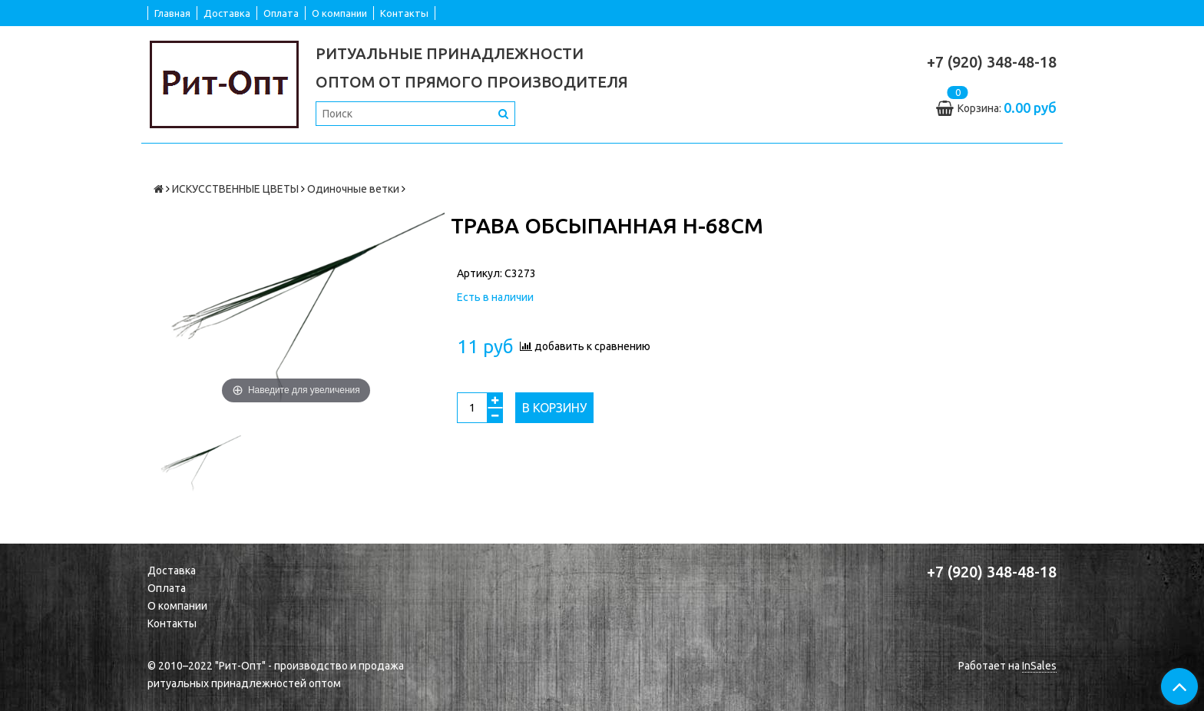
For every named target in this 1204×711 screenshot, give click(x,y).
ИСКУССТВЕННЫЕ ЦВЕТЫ (235, 189)
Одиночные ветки (353, 189)
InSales (1039, 666)
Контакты (404, 13)
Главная (172, 13)
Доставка (226, 13)
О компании (339, 13)
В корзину (554, 408)
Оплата (281, 13)
